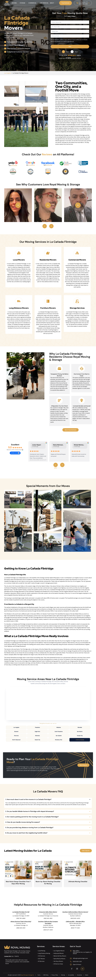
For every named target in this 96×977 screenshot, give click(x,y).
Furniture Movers (48, 308)
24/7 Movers (41, 958)
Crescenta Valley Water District (48, 912)
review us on (15, 453)
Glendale (80, 727)
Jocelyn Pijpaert (36, 445)
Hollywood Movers (59, 953)
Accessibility (72, 975)
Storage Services (77, 308)
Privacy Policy (56, 975)
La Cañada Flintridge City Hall (20, 912)
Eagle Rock (37, 731)
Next (70, 46)
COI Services (41, 956)
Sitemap (64, 975)
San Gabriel (58, 735)
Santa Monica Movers (59, 958)
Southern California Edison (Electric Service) (75, 912)
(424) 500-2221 (83, 4)
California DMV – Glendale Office (75, 921)
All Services (41, 961)
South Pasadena (59, 731)
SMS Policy (47, 975)
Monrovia (16, 735)
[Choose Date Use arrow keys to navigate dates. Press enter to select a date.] (70, 36)
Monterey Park (58, 739)
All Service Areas (58, 964)
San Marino (79, 731)
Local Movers (19, 260)
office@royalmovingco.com (80, 958)
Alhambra (37, 735)
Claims (86, 975)
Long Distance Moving (44, 953)
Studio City (37, 739)
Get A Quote (83, 765)
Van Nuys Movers (58, 961)
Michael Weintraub (79, 445)
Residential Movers (48, 260)
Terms (40, 975)
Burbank (16, 731)
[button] (51, 226)
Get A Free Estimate (70, 430)
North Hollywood (16, 739)
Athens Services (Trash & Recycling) (20, 921)
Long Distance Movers (19, 308)
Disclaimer (81, 975)
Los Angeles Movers (59, 951)
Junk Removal (44, 3)
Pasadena (37, 727)
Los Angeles (16, 727)
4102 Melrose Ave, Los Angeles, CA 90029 (82, 952)
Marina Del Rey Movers (60, 956)
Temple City (80, 735)
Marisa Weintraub (58, 445)
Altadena (58, 727)
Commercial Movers (77, 260)
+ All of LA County (79, 739)
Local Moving (41, 951)
